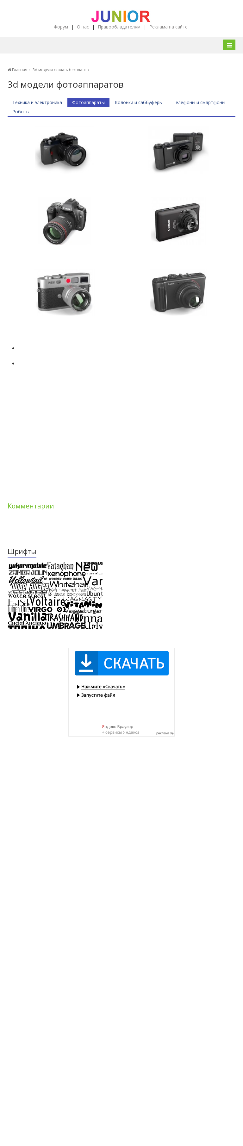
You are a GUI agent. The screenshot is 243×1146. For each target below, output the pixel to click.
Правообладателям (119, 27)
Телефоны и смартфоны (199, 102)
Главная (17, 69)
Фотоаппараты (88, 102)
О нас (83, 27)
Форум (61, 27)
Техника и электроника (37, 102)
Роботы (20, 112)
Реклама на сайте (168, 27)
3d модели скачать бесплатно (61, 69)
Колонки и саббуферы (139, 102)
